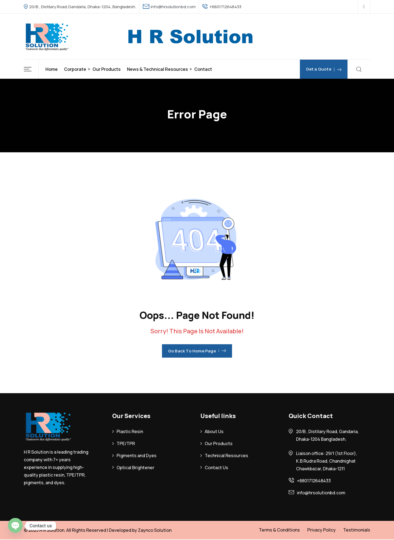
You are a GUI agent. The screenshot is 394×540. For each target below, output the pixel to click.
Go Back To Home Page (197, 351)
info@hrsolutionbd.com (173, 7)
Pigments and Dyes (137, 456)
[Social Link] (364, 6)
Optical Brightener (135, 468)
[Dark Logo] (47, 36)
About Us (214, 431)
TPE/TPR (126, 443)
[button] (31, 69)
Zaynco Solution (155, 530)
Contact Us (216, 468)
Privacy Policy (321, 530)
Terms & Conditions (279, 530)
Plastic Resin (130, 431)
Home (51, 69)
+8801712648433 (314, 481)
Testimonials (356, 530)
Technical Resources (226, 456)
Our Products (106, 69)
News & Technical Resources (157, 69)
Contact (203, 69)
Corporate (75, 69)
